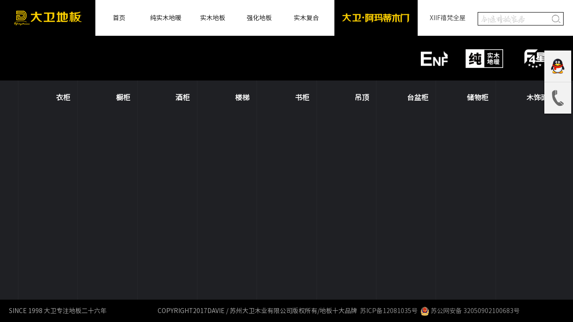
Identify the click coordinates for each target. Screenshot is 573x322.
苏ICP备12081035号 (388, 311)
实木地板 (212, 18)
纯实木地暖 (165, 18)
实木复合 (306, 18)
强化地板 (259, 18)
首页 (119, 18)
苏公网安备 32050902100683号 (470, 311)
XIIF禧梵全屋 (448, 18)
